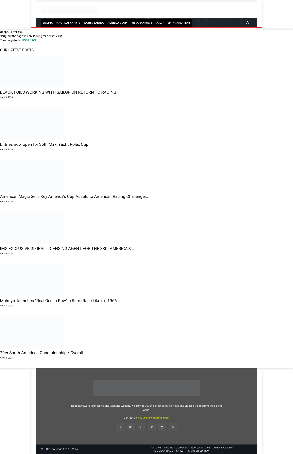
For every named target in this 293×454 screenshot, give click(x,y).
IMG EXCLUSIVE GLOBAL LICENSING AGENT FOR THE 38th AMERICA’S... (67, 248)
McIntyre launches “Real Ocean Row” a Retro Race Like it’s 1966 (58, 300)
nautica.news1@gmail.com (153, 417)
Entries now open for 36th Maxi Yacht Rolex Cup (44, 144)
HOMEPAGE (29, 40)
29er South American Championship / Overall (41, 352)
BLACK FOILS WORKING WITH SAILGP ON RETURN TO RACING (58, 92)
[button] (247, 22)
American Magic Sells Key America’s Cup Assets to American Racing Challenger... (74, 196)
